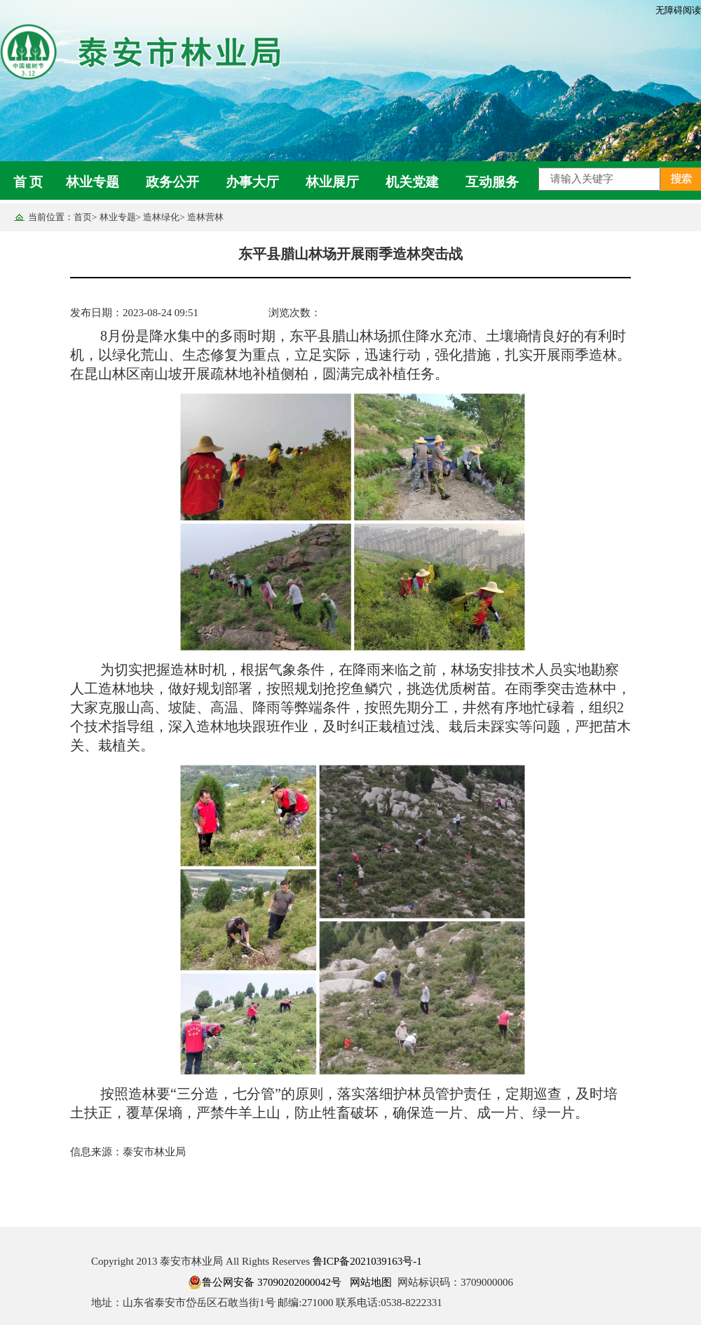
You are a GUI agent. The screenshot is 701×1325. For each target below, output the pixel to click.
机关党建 (412, 182)
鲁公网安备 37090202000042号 (264, 1282)
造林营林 (205, 217)
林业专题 (92, 182)
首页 (83, 217)
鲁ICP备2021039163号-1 (367, 1261)
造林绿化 (161, 217)
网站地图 (371, 1282)
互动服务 (492, 182)
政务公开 (172, 182)
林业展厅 (332, 182)
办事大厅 (252, 182)
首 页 (28, 182)
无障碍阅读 (678, 10)
